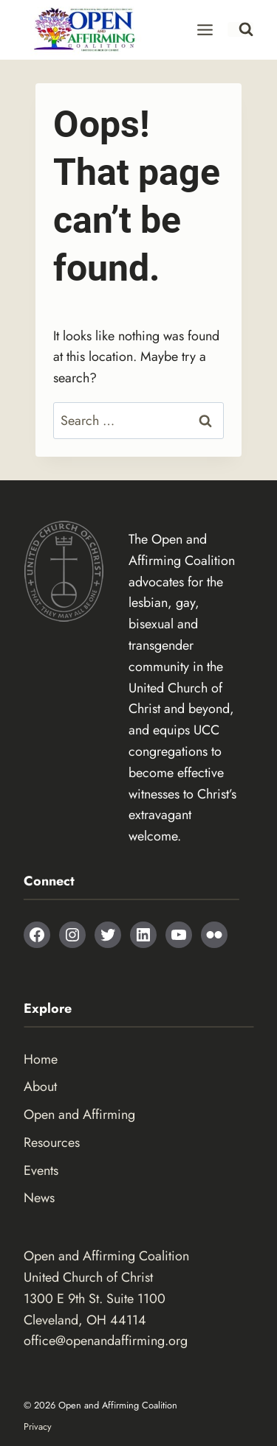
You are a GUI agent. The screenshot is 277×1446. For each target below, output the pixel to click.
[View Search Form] (240, 29)
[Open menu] (205, 29)
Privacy (38, 1426)
